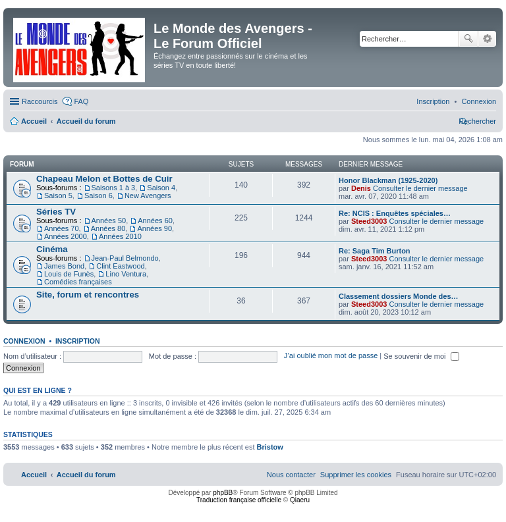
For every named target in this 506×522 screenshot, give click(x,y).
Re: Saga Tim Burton (374, 251)
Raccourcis (39, 101)
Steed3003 (369, 221)
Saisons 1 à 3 (114, 188)
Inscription (77, 341)
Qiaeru (300, 500)
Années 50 (109, 220)
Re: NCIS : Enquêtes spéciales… (395, 213)
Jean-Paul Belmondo (125, 258)
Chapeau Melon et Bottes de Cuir (104, 179)
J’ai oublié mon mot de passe (331, 356)
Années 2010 (120, 236)
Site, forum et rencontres (87, 295)
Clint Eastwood (120, 266)
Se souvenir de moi (421, 356)
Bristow (270, 447)
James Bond (64, 266)
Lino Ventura (125, 274)
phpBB (223, 492)
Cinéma (52, 249)
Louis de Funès (69, 274)
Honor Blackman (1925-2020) (388, 180)
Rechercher (468, 39)
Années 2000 (65, 236)
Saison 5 (58, 195)
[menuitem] (478, 101)
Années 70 (61, 228)
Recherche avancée (487, 39)
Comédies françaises (78, 282)
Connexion (24, 341)
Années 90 (154, 228)
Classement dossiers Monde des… (399, 296)
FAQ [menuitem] (81, 101)
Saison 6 (98, 195)
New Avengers (148, 195)
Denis (361, 188)
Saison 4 (161, 188)
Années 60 (155, 220)
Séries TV (56, 212)
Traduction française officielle (238, 500)
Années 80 (108, 228)
